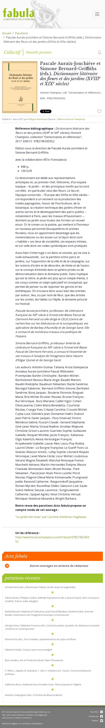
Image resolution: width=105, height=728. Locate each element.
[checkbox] (99, 52)
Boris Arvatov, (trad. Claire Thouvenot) (34, 660)
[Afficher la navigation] (97, 14)
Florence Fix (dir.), (40, 639)
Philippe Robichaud (37, 119)
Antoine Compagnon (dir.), (33, 695)
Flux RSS (96, 712)
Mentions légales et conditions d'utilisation (22, 723)
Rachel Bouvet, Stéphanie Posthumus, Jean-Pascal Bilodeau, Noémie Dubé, (49, 613)
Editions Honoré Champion (70, 119)
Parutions (21, 33)
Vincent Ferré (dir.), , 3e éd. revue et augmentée (40, 587)
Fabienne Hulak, (28, 649)
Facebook (96, 716)
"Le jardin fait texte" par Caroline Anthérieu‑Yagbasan (50, 517)
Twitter (97, 720)
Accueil (6, 33)
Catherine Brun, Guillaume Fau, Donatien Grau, (43, 684)
